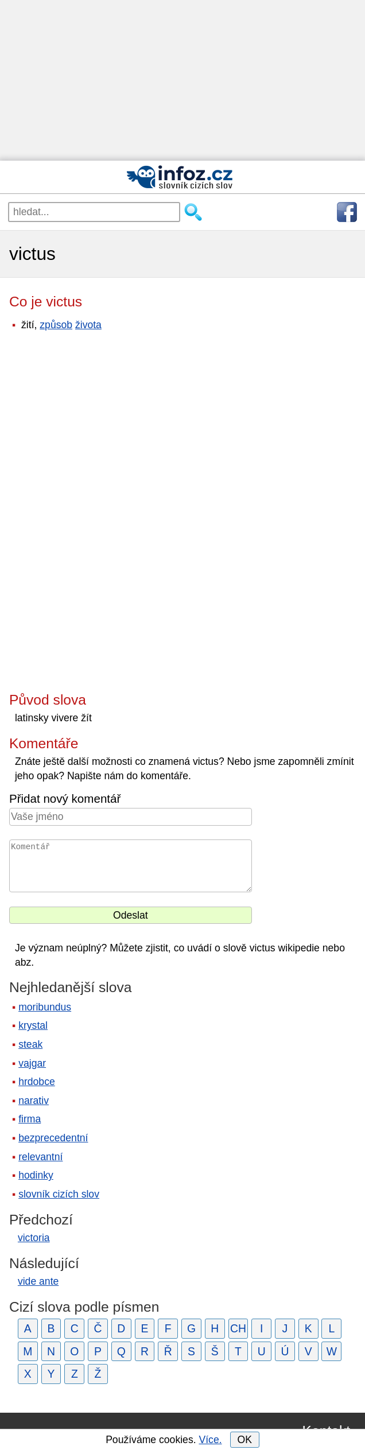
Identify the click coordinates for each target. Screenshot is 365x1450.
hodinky (35, 1175)
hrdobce (36, 1081)
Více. (210, 1439)
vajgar (32, 1063)
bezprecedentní (53, 1138)
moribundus (44, 1007)
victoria (34, 1237)
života (88, 325)
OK (244, 1439)
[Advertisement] (182, 80)
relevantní (40, 1157)
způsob (56, 325)
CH (238, 1328)
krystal (33, 1025)
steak (30, 1044)
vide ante (38, 1281)
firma (29, 1119)
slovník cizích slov (58, 1194)
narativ (33, 1100)
